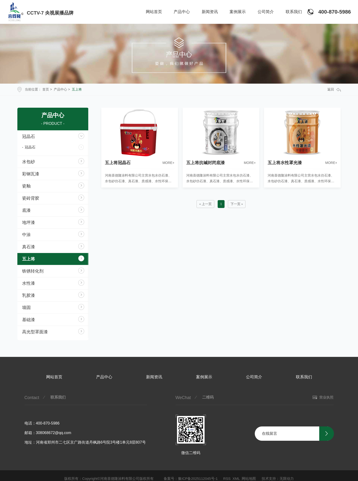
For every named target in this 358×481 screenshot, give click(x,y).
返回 (334, 89)
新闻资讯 (210, 12)
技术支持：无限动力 (278, 478)
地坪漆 (28, 222)
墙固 (26, 307)
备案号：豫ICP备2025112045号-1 (191, 478)
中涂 (26, 234)
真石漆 (28, 246)
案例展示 (238, 12)
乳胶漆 (28, 295)
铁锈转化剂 (33, 271)
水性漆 (28, 283)
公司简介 (266, 12)
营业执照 (323, 397)
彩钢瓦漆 (30, 174)
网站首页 (154, 12)
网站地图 (249, 478)
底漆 (26, 210)
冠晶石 (28, 136)
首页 (45, 89)
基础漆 (28, 319)
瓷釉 (26, 186)
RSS (226, 478)
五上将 (77, 89)
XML (236, 478)
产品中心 (182, 12)
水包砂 (28, 161)
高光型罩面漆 (35, 331)
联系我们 (294, 12)
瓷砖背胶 (30, 198)
